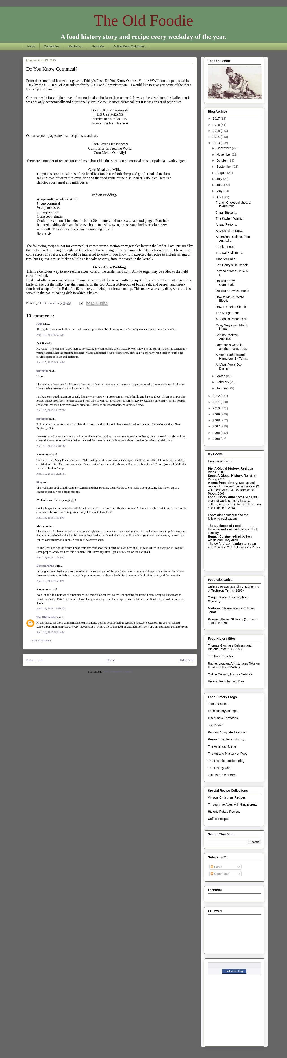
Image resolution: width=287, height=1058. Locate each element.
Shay (39, 482)
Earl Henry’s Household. (233, 265)
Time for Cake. (226, 259)
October (222, 160)
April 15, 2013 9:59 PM (50, 581)
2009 (217, 414)
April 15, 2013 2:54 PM (50, 557)
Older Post (186, 660)
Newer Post (34, 660)
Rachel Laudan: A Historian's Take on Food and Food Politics (234, 665)
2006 (217, 432)
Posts (216, 867)
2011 (217, 402)
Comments (220, 874)
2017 (217, 118)
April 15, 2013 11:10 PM (51, 608)
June (220, 185)
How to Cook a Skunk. (231, 307)
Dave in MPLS (45, 565)
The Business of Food (224, 526)
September (224, 166)
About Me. (97, 46)
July (219, 179)
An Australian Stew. (229, 231)
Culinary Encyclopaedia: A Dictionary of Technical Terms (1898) (233, 588)
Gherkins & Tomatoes (223, 718)
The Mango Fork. (228, 313)
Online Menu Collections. (129, 46)
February (223, 382)
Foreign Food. (225, 246)
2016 (217, 124)
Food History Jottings (222, 711)
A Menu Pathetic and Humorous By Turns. (232, 356)
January (222, 388)
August (221, 173)
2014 (217, 137)
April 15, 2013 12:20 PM (51, 446)
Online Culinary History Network (230, 674)
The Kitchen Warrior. (230, 218)
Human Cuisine (219, 536)
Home (31, 46)
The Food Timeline (221, 656)
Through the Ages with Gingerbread (232, 804)
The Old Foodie (143, 20)
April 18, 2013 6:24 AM (50, 632)
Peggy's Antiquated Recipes (227, 732)
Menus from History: (223, 483)
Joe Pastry (215, 725)
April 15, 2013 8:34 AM (50, 362)
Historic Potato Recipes (224, 811)
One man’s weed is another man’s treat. (231, 347)
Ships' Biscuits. (226, 212)
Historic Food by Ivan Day (226, 681)
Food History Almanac (224, 497)
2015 (217, 131)
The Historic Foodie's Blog (226, 761)
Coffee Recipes (218, 819)
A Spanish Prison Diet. (231, 319)
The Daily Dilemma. (229, 252)
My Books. (75, 46)
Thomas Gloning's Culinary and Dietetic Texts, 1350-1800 (230, 647)
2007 (217, 426)
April (220, 197)
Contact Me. (52, 46)
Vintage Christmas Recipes (227, 797)
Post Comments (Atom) (118, 671)
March (221, 376)
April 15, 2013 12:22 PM (51, 473)
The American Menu (222, 746)
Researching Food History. (226, 739)
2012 (217, 396)
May (219, 191)
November (224, 154)
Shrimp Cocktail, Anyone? (227, 337)
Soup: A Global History (225, 475)
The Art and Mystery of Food (228, 753)
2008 (217, 420)
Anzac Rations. (226, 224)
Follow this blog (234, 971)
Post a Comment (41, 640)
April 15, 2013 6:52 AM (50, 334)
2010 (217, 408)
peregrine (42, 370)
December (224, 148)
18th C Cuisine (218, 704)
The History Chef (219, 768)
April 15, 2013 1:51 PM (50, 517)
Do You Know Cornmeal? (225, 282)
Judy (39, 323)
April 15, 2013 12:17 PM (51, 410)
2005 (217, 438)
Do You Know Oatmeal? (232, 291)
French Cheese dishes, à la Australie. (233, 204)
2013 (217, 143)
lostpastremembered (222, 775)
